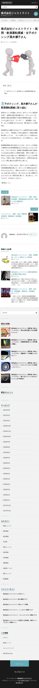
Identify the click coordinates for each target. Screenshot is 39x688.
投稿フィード (7, 643)
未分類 (5, 541)
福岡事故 (14, 42)
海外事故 (6, 552)
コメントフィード (8, 648)
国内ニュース (7, 526)
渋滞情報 (6, 557)
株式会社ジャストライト (15, 13)
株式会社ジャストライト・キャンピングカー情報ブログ (20, 615)
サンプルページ (19, 672)
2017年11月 (7, 511)
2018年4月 (6, 484)
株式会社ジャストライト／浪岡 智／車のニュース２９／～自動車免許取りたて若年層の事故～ (24, 342)
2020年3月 (6, 468)
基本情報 (6, 536)
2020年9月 (6, 442)
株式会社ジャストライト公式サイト (14, 594)
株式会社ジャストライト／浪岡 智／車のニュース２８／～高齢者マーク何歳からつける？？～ (24, 353)
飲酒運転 (6, 579)
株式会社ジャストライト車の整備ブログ (15, 599)
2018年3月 (6, 489)
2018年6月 (6, 473)
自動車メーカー (8, 568)
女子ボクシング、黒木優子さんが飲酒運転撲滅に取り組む (19, 92)
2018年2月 (6, 495)
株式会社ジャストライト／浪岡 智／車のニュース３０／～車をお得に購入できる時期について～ (24, 330)
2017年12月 (7, 505)
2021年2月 (6, 415)
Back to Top (19, 664)
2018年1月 (6, 500)
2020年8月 (6, 447)
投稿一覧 (32, 234)
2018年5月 (6, 479)
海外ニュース (7, 547)
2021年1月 (6, 420)
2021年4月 (6, 410)
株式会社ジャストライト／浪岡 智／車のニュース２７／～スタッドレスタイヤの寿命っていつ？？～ (24, 365)
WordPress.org (7, 653)
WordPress (19, 682)
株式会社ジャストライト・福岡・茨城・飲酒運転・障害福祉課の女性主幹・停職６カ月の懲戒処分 (24, 199)
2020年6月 (6, 452)
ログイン (6, 637)
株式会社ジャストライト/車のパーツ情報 (15, 604)
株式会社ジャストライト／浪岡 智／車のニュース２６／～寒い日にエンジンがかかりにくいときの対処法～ (24, 376)
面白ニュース (7, 573)
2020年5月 (6, 457)
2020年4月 (6, 463)
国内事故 (6, 531)
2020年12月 (7, 426)
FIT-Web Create (24, 680)
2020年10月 (7, 436)
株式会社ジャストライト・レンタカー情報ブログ (18, 610)
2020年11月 (7, 431)
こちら (8, 183)
